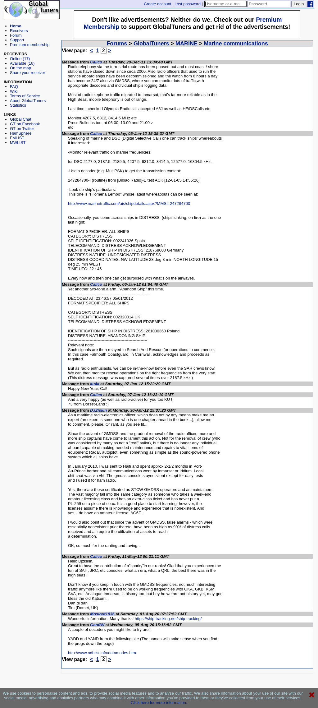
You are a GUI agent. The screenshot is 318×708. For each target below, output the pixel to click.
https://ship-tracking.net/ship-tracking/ (168, 618)
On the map (20, 68)
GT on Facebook (25, 124)
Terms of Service (25, 96)
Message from (76, 62)
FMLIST (17, 138)
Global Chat (20, 119)
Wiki (14, 91)
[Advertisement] (32, 173)
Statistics (18, 105)
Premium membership (29, 44)
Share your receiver (27, 72)
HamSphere (20, 133)
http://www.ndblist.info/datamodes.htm (102, 652)
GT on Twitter (22, 128)
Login (299, 4)
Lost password (188, 4)
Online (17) (20, 58)
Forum (16, 35)
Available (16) (22, 63)
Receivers (19, 30)
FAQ (14, 86)
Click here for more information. (159, 702)
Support (17, 40)
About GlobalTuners (28, 100)
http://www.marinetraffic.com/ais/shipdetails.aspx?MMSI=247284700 (129, 203)
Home (15, 26)
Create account (157, 4)
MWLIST (18, 142)
